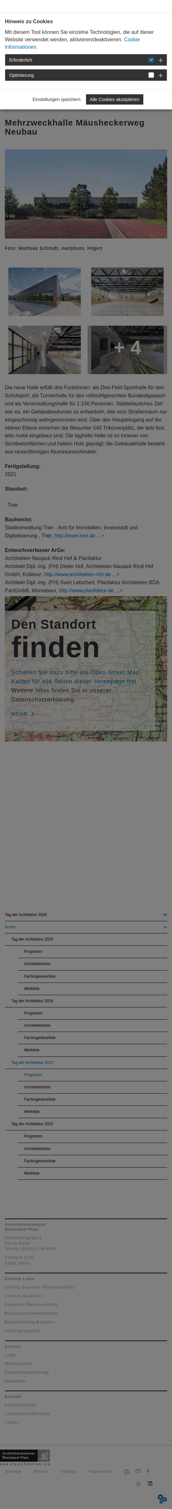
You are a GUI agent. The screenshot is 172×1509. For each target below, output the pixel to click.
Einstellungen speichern (57, 99)
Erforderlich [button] (21, 60)
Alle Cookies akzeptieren (114, 99)
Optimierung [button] (21, 75)
